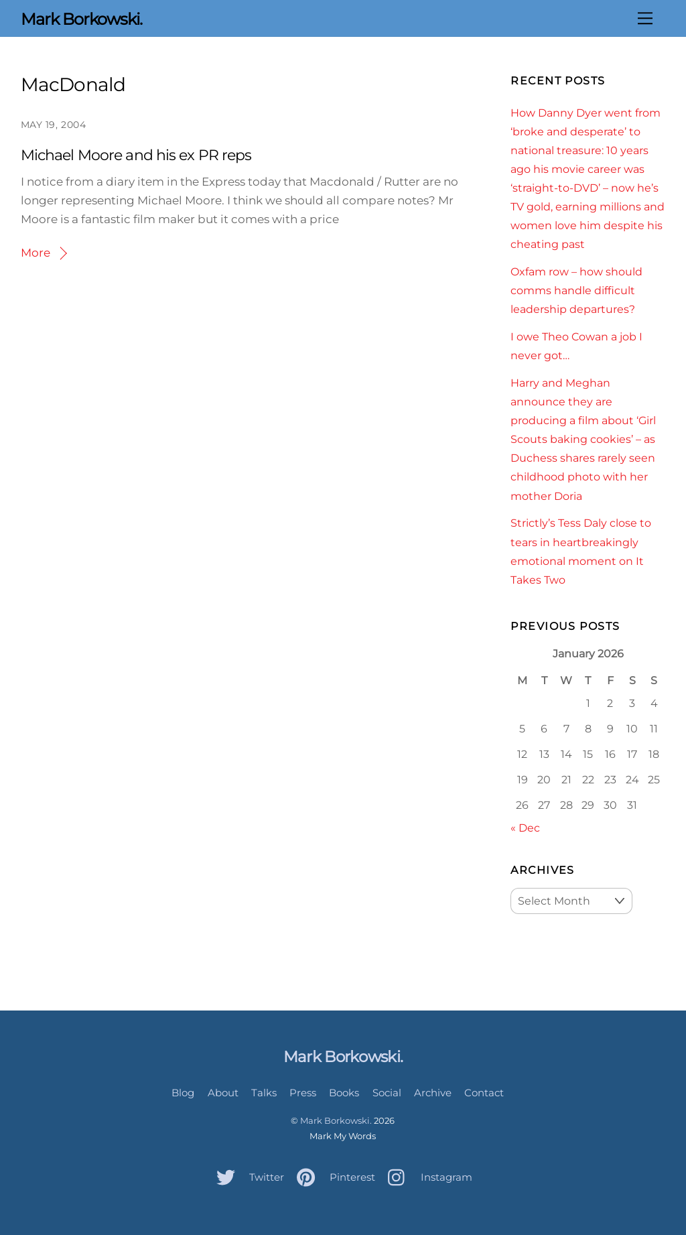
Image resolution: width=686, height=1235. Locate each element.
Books (344, 1092)
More (35, 252)
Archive (433, 1092)
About (223, 1092)
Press (302, 1092)
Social (386, 1092)
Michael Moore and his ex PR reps (136, 155)
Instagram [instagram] (426, 1177)
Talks (264, 1092)
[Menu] (645, 18)
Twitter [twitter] (247, 1177)
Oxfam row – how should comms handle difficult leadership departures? (576, 290)
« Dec (525, 827)
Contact (484, 1092)
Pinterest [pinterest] (332, 1177)
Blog (183, 1092)
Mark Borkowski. (336, 1120)
